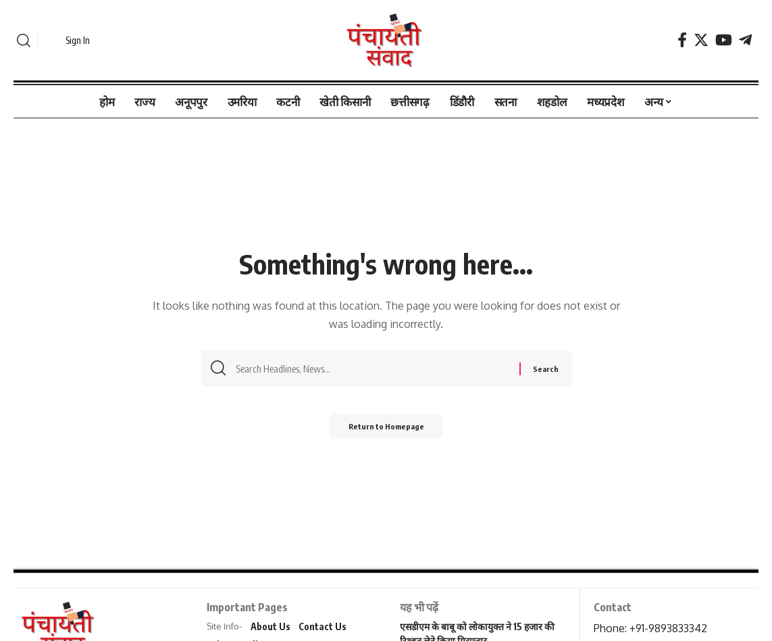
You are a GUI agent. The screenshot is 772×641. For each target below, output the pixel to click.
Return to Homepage (386, 429)
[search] (23, 40)
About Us (270, 626)
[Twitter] (701, 40)
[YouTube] (724, 40)
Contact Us (322, 626)
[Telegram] (745, 40)
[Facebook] (682, 40)
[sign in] (69, 40)
